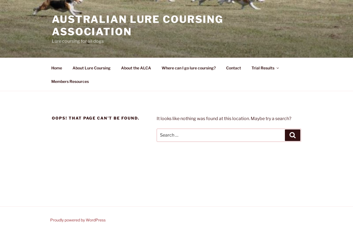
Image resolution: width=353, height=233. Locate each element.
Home (56, 68)
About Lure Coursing (92, 68)
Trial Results (266, 68)
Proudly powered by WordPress (78, 220)
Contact (233, 68)
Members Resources (70, 81)
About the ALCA (136, 68)
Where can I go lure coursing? (189, 68)
